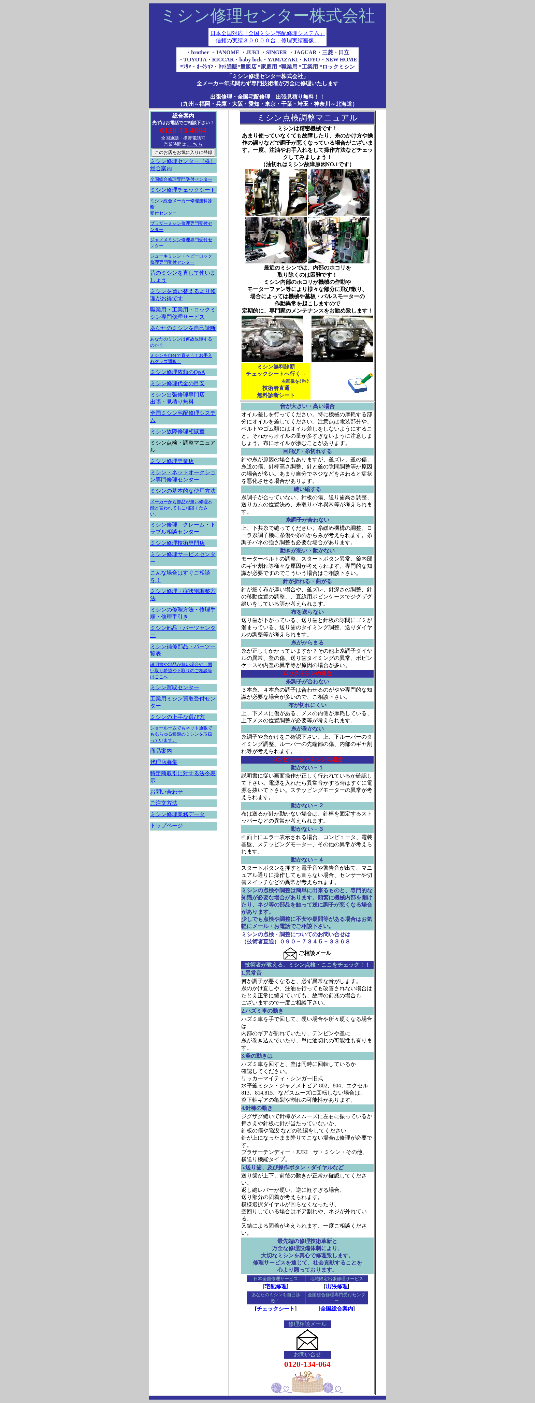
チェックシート (276, 1309)
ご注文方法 (163, 803)
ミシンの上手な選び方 (177, 717)
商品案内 (161, 751)
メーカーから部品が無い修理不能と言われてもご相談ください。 (181, 508)
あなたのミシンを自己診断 (183, 328)
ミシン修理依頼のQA (177, 372)
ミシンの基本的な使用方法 (183, 491)
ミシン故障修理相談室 (177, 431)
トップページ (166, 825)
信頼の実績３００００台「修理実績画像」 (267, 40)
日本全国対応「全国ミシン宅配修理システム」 (267, 33)
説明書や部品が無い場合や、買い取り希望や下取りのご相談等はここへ (181, 670)
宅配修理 (276, 1286)
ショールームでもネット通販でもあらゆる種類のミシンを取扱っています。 (181, 734)
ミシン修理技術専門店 (177, 543)
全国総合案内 (336, 1309)
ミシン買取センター (174, 687)
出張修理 (337, 1286)
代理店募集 (163, 762)
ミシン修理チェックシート (183, 190)
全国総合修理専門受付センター (181, 179)
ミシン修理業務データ (177, 814)
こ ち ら (195, 144)
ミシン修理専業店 (172, 461)
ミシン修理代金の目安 (177, 383)
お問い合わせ (166, 792)
